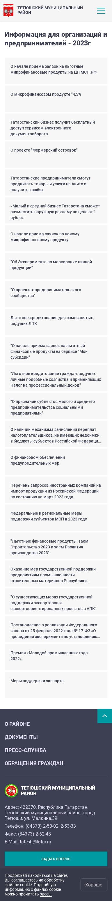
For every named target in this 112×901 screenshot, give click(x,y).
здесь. (46, 894)
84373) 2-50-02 (42, 826)
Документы (21, 737)
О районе (17, 724)
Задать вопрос (55, 859)
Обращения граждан (34, 763)
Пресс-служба (25, 750)
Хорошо (93, 885)
